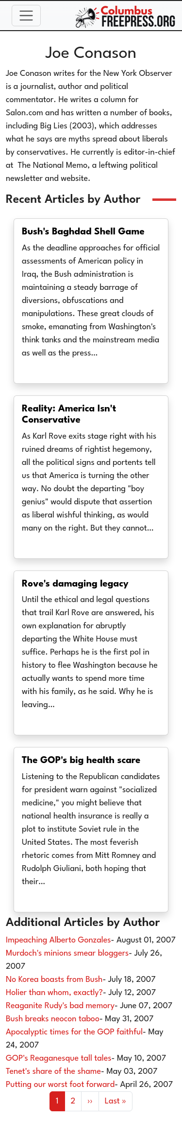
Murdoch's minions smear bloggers (67, 953)
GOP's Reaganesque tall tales (59, 1058)
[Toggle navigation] (26, 15)
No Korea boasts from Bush (54, 980)
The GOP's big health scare (81, 760)
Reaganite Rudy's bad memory (60, 1006)
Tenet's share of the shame (53, 1072)
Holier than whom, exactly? (54, 993)
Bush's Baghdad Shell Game (83, 232)
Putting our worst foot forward (60, 1085)
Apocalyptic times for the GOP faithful (74, 1032)
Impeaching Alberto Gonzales (58, 940)
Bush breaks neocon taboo (52, 1019)
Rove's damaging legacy (75, 584)
